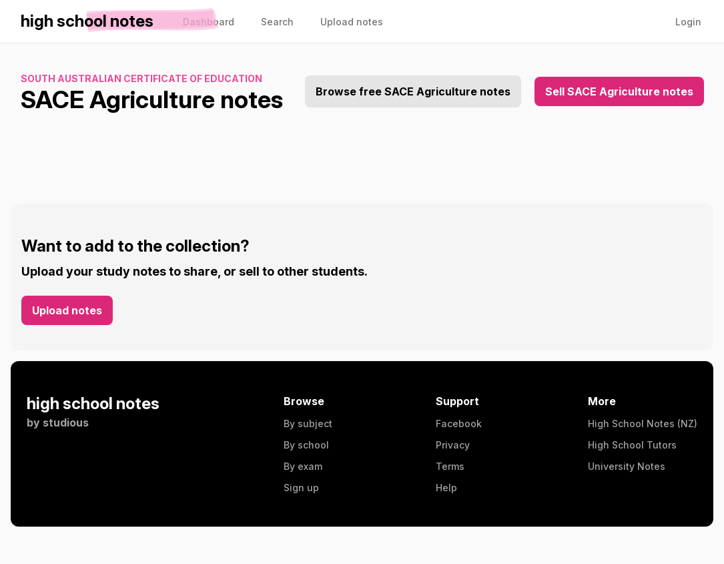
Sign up (301, 487)
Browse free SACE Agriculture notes (413, 91)
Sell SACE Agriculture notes (619, 91)
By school (306, 445)
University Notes (626, 466)
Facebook (459, 423)
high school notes (93, 403)
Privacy (453, 445)
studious (66, 422)
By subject (308, 423)
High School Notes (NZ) (642, 423)
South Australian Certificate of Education (141, 78)
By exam (303, 466)
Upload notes (67, 310)
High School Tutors (632, 445)
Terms (450, 466)
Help (446, 487)
